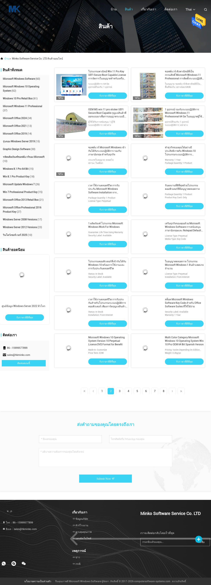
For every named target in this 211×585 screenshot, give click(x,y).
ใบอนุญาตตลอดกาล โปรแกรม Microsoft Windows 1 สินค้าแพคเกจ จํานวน (184, 265)
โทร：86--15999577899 (17, 522)
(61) (20, 98)
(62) (21, 88)
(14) (17, 133)
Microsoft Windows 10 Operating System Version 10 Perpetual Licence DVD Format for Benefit (106, 341)
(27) (22, 209)
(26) (21, 184)
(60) (21, 78)
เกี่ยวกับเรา (148, 9)
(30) (19, 149)
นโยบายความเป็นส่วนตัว (37, 581)
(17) (22, 219)
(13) (17, 126)
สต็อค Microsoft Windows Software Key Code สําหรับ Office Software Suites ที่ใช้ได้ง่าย (183, 303)
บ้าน (114, 9)
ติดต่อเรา (170, 9)
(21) (23, 199)
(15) (21, 141)
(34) (17, 118)
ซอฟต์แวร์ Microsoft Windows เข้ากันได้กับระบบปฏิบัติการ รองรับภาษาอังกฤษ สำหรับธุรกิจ (107, 151)
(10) (23, 159)
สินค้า (129, 9)
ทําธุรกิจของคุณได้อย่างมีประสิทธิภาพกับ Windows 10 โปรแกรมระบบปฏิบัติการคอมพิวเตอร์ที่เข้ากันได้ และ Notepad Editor (180, 154)
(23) (22, 227)
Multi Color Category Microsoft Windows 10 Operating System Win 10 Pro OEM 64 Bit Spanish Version (184, 341)
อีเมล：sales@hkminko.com (19, 529)
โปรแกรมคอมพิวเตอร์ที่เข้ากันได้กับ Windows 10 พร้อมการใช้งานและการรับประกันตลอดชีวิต (107, 265)
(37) (22, 108)
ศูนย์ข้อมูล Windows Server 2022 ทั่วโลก (23, 306)
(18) (18, 176)
